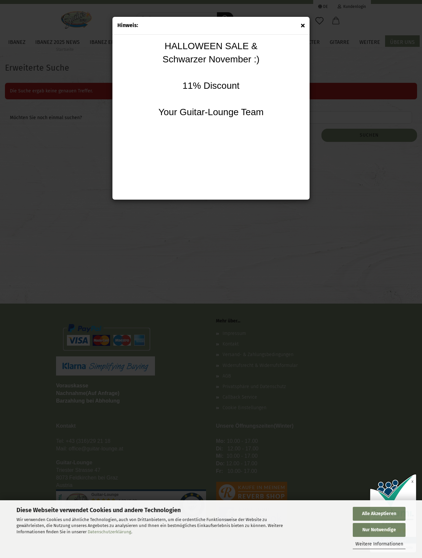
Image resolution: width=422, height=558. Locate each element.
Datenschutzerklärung (109, 531)
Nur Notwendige (379, 530)
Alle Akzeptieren (379, 513)
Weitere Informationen (379, 544)
